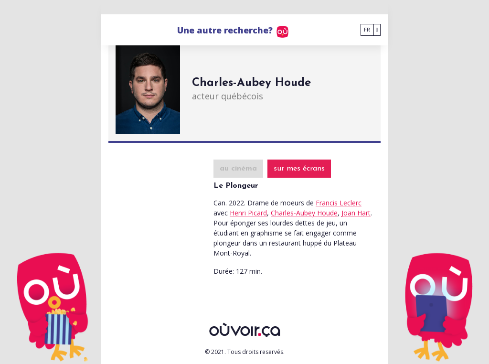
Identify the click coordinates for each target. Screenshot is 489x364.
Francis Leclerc (338, 202)
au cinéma (238, 168)
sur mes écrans (299, 168)
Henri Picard (248, 212)
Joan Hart (356, 212)
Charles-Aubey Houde (304, 212)
